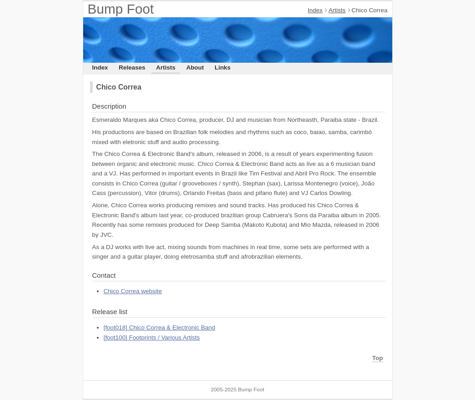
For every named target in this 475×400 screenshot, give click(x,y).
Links (222, 67)
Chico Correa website (133, 291)
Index (315, 10)
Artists (337, 10)
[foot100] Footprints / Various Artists (152, 337)
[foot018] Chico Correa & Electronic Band (159, 327)
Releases (132, 67)
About (195, 67)
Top (377, 358)
